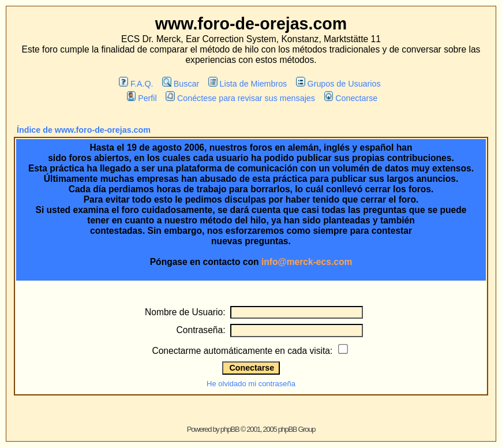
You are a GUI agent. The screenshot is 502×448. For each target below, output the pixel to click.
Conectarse (351, 98)
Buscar (180, 83)
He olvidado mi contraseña (251, 383)
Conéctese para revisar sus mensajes (240, 98)
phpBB (229, 429)
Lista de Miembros (247, 83)
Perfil (142, 98)
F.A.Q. (136, 83)
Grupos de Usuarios (338, 83)
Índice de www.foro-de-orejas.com (84, 130)
